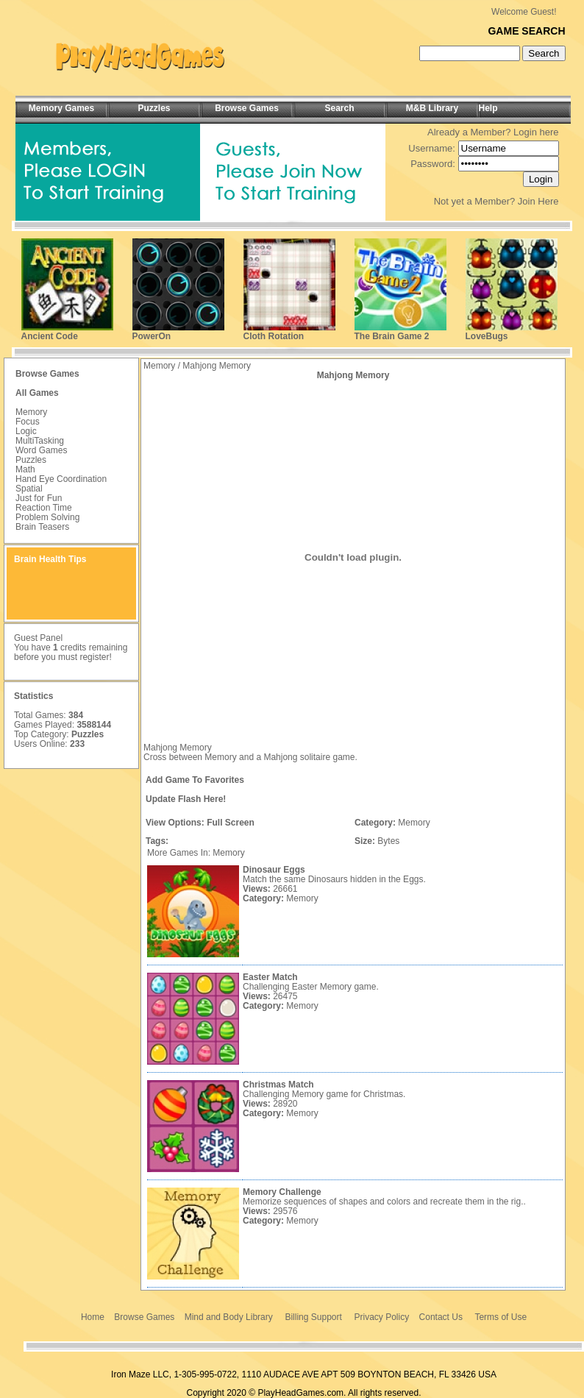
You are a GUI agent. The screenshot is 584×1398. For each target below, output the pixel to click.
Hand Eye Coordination (61, 479)
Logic (26, 431)
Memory (31, 412)
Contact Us (441, 1317)
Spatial (29, 488)
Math (25, 469)
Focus (27, 421)
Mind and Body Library (229, 1317)
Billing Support (313, 1317)
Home (92, 1317)
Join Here (538, 201)
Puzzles (30, 460)
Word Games (41, 450)
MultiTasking (39, 441)
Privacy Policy (382, 1317)
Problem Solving (47, 517)
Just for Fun (38, 498)
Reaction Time (43, 508)
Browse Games (144, 1317)
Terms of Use (500, 1317)
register (94, 657)
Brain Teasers (42, 527)
